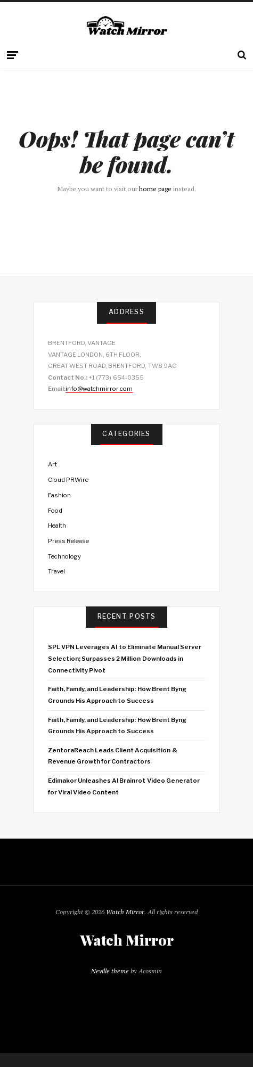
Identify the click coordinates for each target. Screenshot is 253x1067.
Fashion (59, 495)
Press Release (68, 541)
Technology (64, 556)
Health (57, 525)
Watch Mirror (125, 911)
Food (55, 510)
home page (155, 188)
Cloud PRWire (68, 479)
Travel (56, 571)
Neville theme (110, 970)
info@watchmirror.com (99, 388)
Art (52, 464)
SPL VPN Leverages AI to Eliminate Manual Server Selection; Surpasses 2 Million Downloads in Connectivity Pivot (125, 658)
